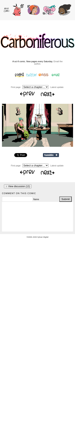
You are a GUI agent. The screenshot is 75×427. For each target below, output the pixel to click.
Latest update (57, 87)
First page (16, 87)
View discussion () (18, 186)
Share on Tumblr (51, 155)
